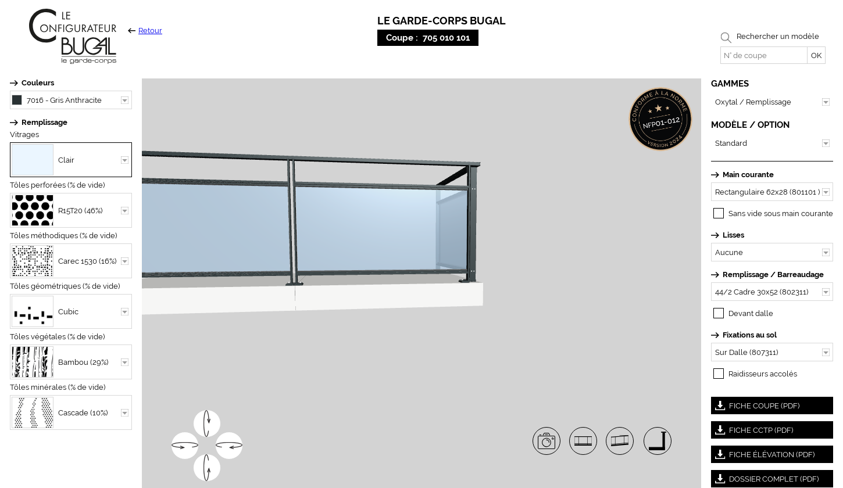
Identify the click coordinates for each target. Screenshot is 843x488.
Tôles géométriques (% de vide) (65, 286)
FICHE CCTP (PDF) (761, 430)
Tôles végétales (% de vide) (57, 336)
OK (816, 55)
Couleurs (38, 82)
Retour (145, 30)
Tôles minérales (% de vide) (57, 387)
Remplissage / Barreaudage (773, 274)
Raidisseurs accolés (762, 373)
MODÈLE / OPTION (750, 125)
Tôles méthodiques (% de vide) (63, 235)
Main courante (748, 174)
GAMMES (730, 83)
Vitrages (24, 134)
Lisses (733, 235)
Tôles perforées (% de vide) (57, 185)
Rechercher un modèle (778, 36)
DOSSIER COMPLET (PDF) (774, 479)
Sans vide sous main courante (780, 213)
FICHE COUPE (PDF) (764, 405)
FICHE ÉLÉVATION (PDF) (772, 454)
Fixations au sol (750, 335)
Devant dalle (750, 313)
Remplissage (44, 122)
